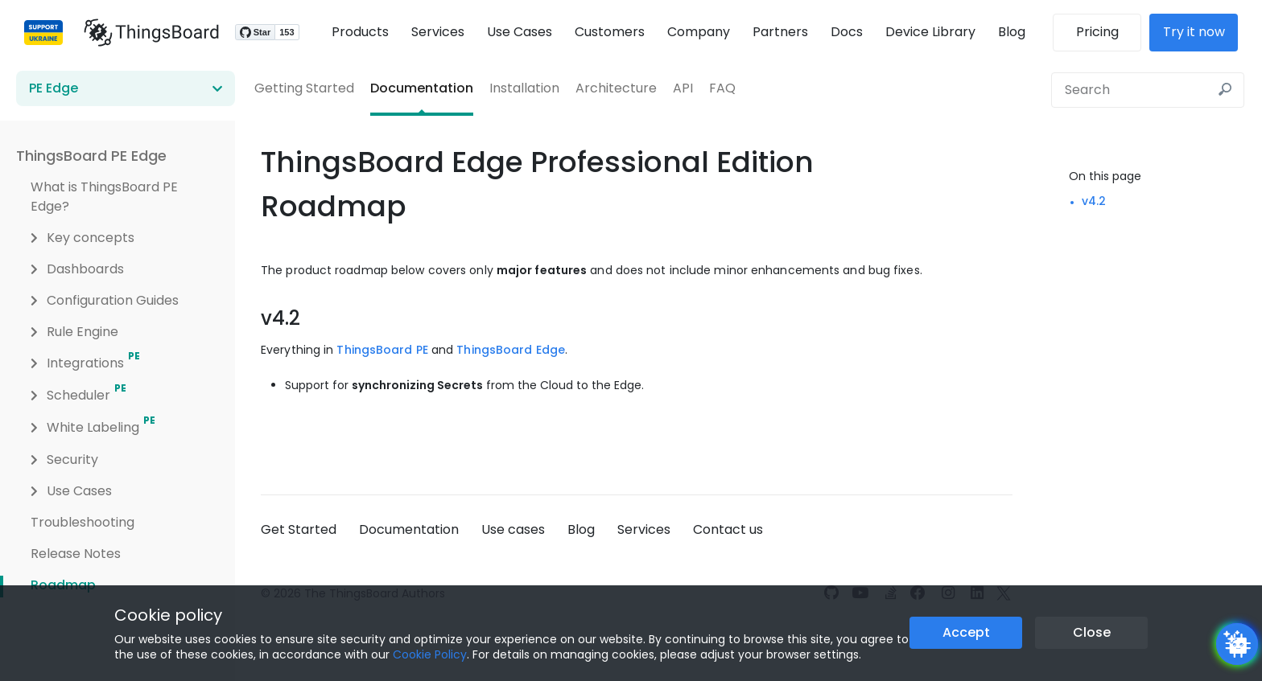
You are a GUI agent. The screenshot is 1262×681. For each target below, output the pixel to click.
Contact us (728, 529)
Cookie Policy (430, 654)
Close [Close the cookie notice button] (1092, 632)
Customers (610, 31)
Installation (524, 88)
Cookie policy (168, 615)
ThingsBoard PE (381, 350)
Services (437, 31)
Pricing (1104, 32)
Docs (847, 31)
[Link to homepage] (144, 32)
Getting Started (304, 88)
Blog (1011, 31)
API (683, 88)
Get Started (298, 529)
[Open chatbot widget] (1237, 644)
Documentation (421, 88)
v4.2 (1094, 201)
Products (360, 31)
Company (698, 31)
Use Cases (519, 31)
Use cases (513, 529)
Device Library (930, 31)
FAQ (722, 88)
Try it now (1200, 32)
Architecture (616, 88)
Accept (966, 632)
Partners (780, 31)
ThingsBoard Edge (510, 350)
